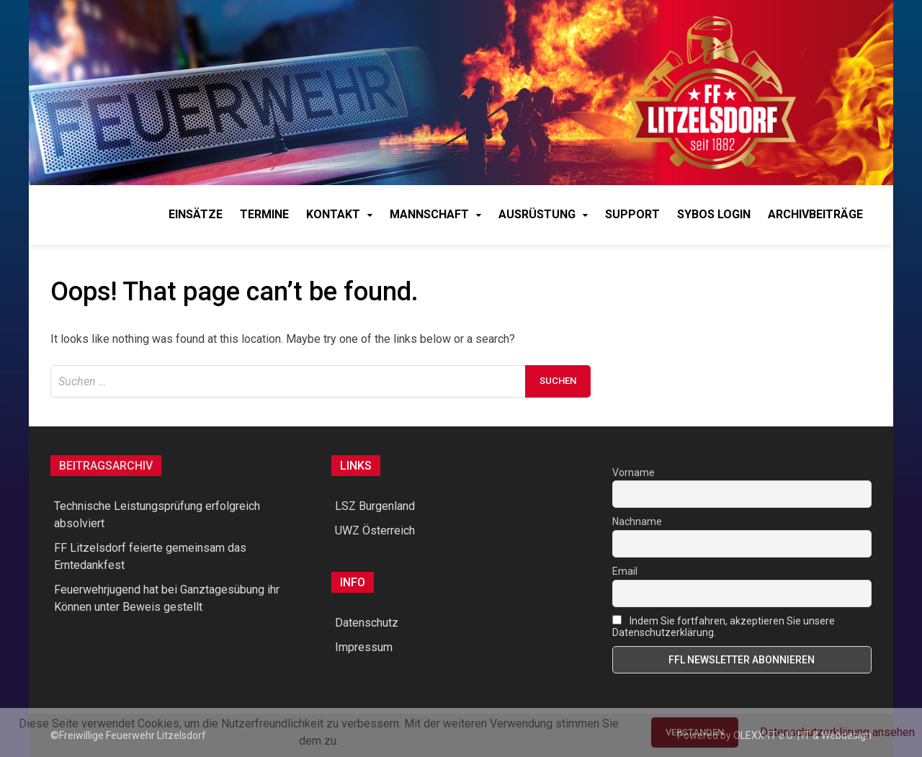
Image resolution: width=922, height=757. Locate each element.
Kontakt (333, 214)
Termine (264, 214)
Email (624, 571)
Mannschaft (429, 214)
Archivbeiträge (815, 214)
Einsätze (196, 214)
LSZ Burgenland (375, 506)
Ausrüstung (537, 214)
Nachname (637, 521)
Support (632, 214)
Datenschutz (366, 623)
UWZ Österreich (375, 530)
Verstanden (695, 732)
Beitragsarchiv (106, 465)
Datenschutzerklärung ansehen (837, 732)
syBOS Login (714, 214)
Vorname (633, 472)
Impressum (364, 647)
